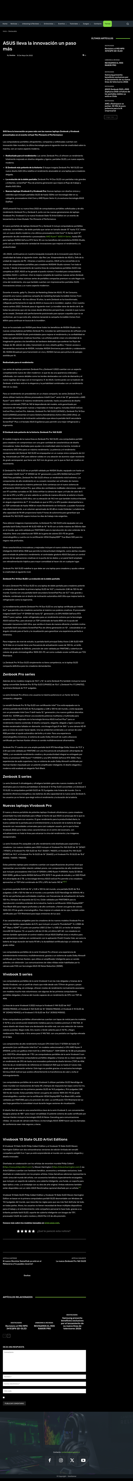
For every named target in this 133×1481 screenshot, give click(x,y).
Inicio (5, 31)
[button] (128, 24)
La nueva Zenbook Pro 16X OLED (71, 1261)
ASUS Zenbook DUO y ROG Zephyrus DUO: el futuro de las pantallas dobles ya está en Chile (117, 92)
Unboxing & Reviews (44, 1326)
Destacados (12, 31)
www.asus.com (52, 1223)
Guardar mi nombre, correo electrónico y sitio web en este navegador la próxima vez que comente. (44, 1400)
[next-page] (8, 1338)
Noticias (20, 37)
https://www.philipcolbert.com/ (18, 1167)
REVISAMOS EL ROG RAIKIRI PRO (44, 1330)
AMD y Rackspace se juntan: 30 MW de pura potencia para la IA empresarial (115, 107)
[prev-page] (4, 1338)
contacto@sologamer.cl (70, 1455)
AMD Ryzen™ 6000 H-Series (58, 236)
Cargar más (111, 117)
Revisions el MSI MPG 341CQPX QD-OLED (16, 1330)
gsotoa (12, 55)
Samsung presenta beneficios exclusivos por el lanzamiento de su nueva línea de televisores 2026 (72, 1328)
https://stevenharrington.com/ (66, 1167)
